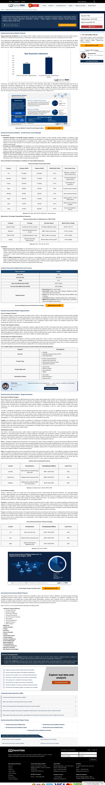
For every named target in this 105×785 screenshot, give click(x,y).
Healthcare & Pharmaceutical (12, 9)
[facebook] (92, 750)
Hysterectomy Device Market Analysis (54, 724)
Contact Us (16, 1)
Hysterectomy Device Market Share (53, 727)
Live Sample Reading (92, 61)
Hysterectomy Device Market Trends (16, 727)
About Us (10, 766)
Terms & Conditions (13, 779)
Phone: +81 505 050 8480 (59, 769)
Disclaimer (10, 775)
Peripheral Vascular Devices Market (49, 743)
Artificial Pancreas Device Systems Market (13, 743)
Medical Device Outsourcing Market (11, 739)
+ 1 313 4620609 (57, 777)
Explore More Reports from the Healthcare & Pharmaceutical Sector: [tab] (20, 736)
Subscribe (93, 759)
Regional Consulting (80, 5)
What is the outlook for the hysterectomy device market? (17, 701)
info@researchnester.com (37, 771)
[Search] (94, 1)
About (10, 1)
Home (2, 9)
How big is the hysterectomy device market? (14, 697)
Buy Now (92, 26)
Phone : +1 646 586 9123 (82, 769)
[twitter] (96, 750)
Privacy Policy (11, 777)
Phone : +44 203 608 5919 (37, 776)
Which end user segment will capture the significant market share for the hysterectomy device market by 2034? (32, 710)
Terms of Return (12, 773)
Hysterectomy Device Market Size (15, 724)
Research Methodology (11, 25)
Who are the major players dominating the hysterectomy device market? (21, 706)
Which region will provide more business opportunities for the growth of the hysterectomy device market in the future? (33, 715)
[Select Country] (88, 756)
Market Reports (92, 5)
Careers (23, 1)
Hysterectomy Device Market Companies (39, 730)
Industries (50, 5)
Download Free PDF (67, 25)
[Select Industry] (70, 756)
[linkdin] (94, 750)
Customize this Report (51, 388)
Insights (71, 5)
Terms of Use (11, 771)
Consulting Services (61, 5)
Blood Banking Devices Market (48, 739)
